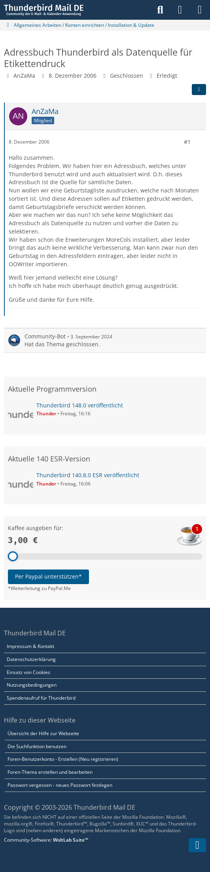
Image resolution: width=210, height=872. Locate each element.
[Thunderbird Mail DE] (43, 10)
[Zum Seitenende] (197, 845)
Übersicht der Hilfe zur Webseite (43, 733)
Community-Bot (45, 336)
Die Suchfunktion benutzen (37, 746)
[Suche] (160, 10)
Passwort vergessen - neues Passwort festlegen (60, 785)
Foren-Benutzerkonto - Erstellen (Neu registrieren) (63, 759)
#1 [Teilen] (187, 141)
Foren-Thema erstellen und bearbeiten (50, 772)
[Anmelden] (180, 10)
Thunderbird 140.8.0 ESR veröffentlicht (87, 475)
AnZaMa (24, 75)
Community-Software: (46, 840)
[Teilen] (199, 89)
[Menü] (200, 10)
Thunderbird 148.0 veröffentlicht (79, 405)
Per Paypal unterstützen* (48, 576)
